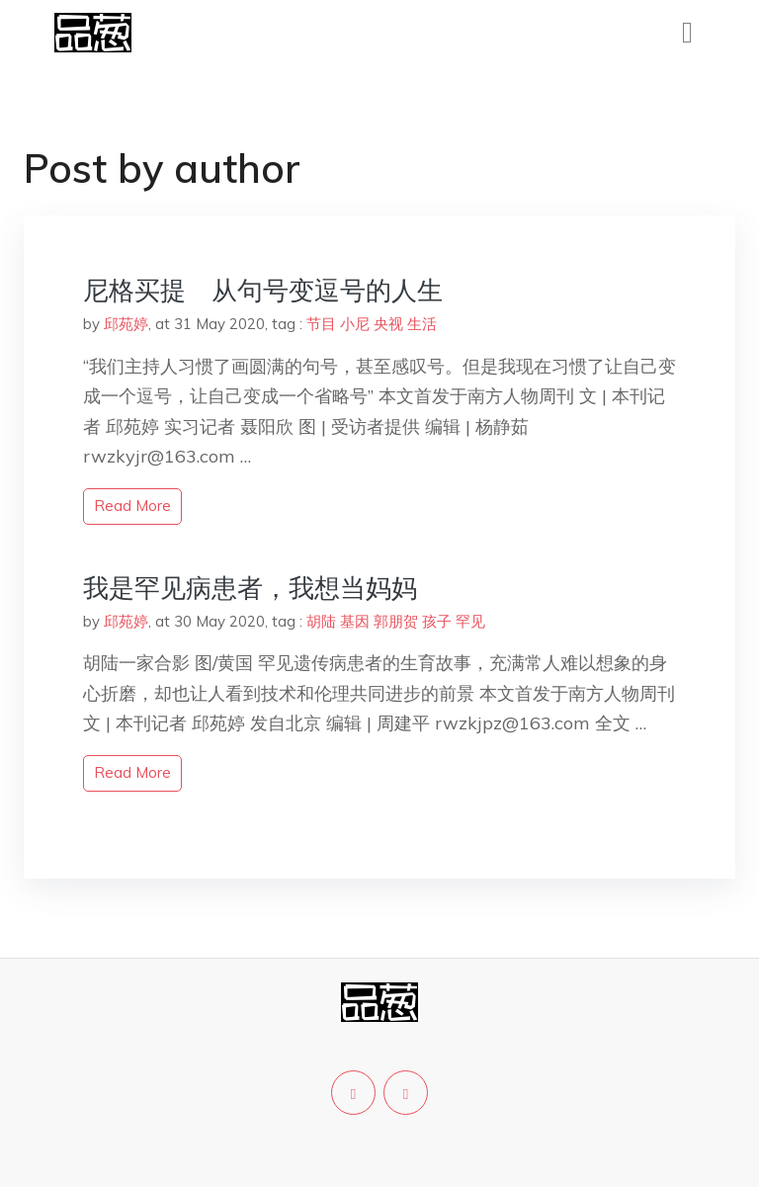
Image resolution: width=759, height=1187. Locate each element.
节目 (321, 323)
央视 (388, 323)
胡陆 (321, 621)
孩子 (437, 621)
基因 (355, 621)
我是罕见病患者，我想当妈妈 (250, 587)
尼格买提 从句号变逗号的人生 (263, 290)
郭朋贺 (396, 621)
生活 (422, 323)
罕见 (470, 621)
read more (132, 505)
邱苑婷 (126, 323)
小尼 (355, 323)
